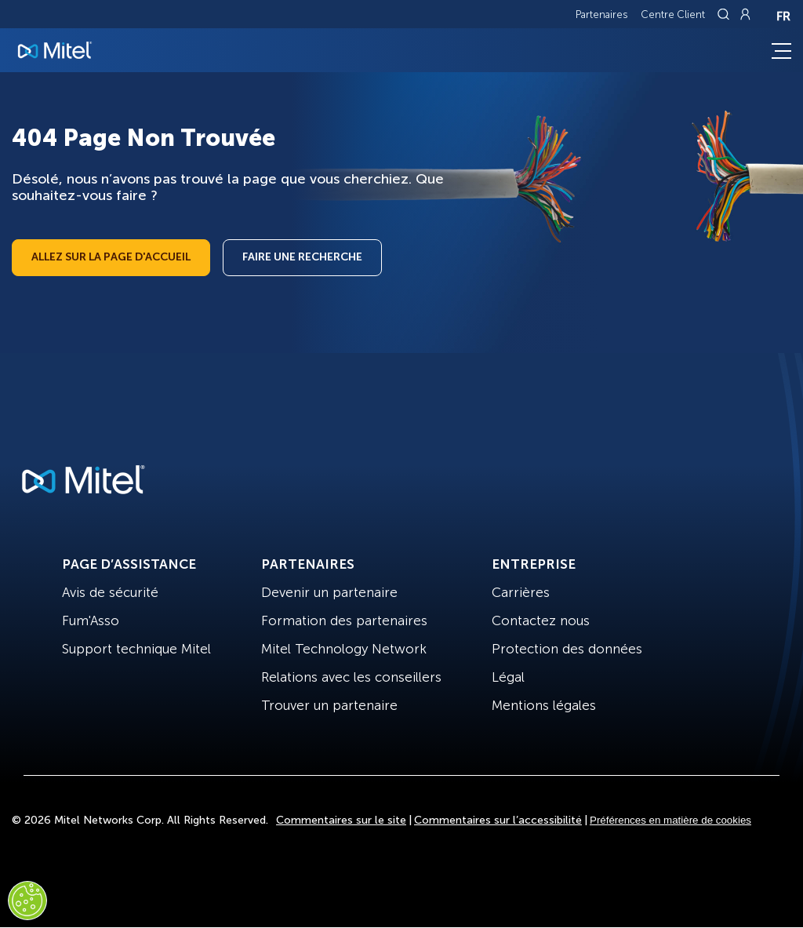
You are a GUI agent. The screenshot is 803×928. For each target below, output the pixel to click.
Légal (508, 677)
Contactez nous (541, 620)
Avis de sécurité (110, 592)
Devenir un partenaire (329, 592)
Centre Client (673, 14)
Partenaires (602, 14)
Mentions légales (544, 705)
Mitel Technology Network (344, 649)
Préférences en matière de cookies (670, 820)
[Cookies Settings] (27, 900)
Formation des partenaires (344, 620)
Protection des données (567, 649)
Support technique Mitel (136, 649)
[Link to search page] (725, 14)
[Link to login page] (745, 14)
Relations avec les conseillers (351, 677)
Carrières (521, 592)
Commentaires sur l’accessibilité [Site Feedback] (498, 820)
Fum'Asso (90, 620)
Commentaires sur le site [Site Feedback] (341, 820)
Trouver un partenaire (329, 705)
